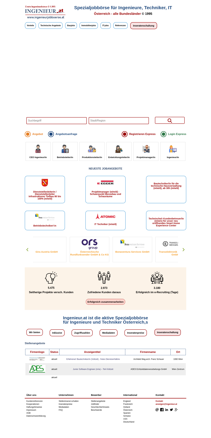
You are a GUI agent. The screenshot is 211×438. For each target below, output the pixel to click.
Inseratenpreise (135, 333)
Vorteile (30, 25)
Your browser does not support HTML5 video (105, 81)
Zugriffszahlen (82, 333)
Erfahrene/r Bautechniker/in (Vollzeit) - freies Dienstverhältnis (93, 359)
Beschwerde (96, 410)
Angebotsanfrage (66, 134)
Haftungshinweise (34, 407)
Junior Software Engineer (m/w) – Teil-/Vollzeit (93, 369)
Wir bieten (34, 332)
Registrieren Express (142, 134)
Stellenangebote (98, 401)
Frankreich (128, 404)
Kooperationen (32, 404)
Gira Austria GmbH (53, 251)
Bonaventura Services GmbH (138, 251)
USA (125, 419)
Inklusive (57, 333)
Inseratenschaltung (143, 25)
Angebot (37, 134)
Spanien (127, 413)
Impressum (31, 410)
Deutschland (128, 422)
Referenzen (120, 25)
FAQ (61, 410)
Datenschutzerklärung (36, 416)
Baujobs (71, 25)
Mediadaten (108, 333)
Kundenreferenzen (34, 401)
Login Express (177, 134)
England (127, 401)
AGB (28, 413)
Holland (126, 407)
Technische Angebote (50, 25)
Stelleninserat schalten (69, 401)
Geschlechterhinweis (100, 407)
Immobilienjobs (88, 25)
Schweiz (127, 416)
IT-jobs (105, 25)
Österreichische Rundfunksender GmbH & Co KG (95, 253)
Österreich (127, 410)
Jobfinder (95, 404)
